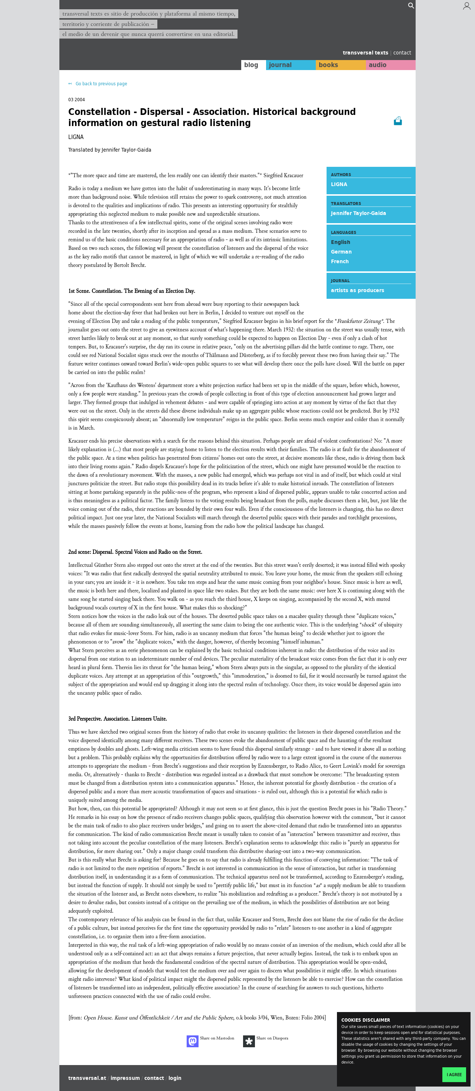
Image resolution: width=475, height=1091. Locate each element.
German (341, 252)
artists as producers (357, 290)
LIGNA (339, 184)
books (328, 65)
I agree (454, 1075)
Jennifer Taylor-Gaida (358, 213)
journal (280, 65)
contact (402, 52)
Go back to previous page (101, 83)
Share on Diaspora (265, 1041)
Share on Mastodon (210, 1041)
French (340, 261)
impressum (125, 1078)
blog (251, 65)
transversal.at (87, 1078)
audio (378, 65)
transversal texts (366, 53)
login (174, 1078)
